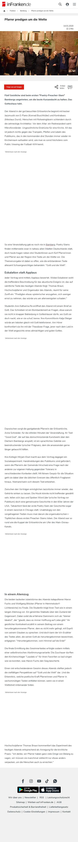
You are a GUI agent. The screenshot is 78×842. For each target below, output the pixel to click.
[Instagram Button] (31, 781)
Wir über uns (15, 797)
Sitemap (20, 802)
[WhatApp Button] (55, 781)
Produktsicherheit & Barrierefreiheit (28, 807)
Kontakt (66, 811)
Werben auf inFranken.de (40, 802)
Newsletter (30, 797)
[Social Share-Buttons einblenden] (60, 88)
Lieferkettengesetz (58, 807)
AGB (59, 802)
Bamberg (50, 244)
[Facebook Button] (23, 781)
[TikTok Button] (47, 781)
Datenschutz (14, 811)
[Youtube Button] (39, 781)
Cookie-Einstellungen (34, 811)
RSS (42, 797)
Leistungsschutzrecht (58, 797)
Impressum (54, 811)
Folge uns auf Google (14, 87)
